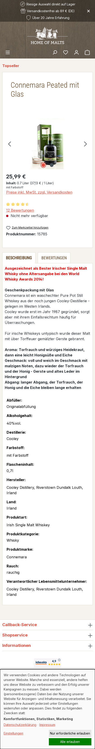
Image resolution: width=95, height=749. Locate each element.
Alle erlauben (70, 742)
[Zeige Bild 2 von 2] (51, 165)
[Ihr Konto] (76, 52)
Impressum (47, 725)
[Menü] (7, 52)
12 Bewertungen (20, 210)
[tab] (19, 257)
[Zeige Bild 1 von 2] (43, 165)
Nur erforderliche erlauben (70, 733)
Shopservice (15, 635)
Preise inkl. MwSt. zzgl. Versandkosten (39, 192)
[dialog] (47, 709)
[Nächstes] (85, 143)
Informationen (16, 645)
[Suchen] (54, 52)
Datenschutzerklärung (20, 725)
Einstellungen (13, 733)
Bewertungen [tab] (54, 257)
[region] (47, 143)
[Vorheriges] (9, 143)
